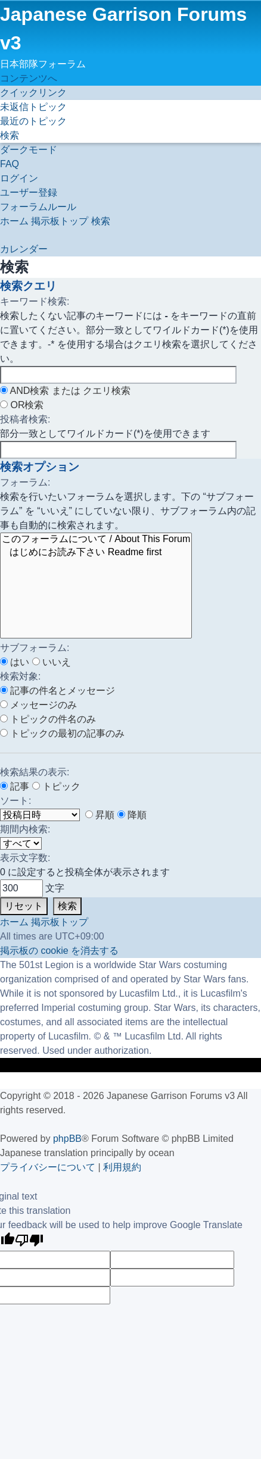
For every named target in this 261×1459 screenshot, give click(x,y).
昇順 (99, 815)
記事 (14, 786)
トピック (56, 786)
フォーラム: (25, 482)
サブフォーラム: (34, 648)
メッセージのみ (38, 705)
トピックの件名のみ (48, 719)
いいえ (51, 662)
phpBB (67, 1139)
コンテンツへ (28, 78)
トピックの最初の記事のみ (62, 733)
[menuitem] (33, 107)
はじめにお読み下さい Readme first (96, 552)
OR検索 (22, 405)
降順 (132, 815)
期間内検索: (25, 829)
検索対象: (20, 676)
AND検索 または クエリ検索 (65, 391)
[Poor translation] (29, 1241)
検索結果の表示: (34, 772)
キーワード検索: (34, 301)
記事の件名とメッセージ (57, 690)
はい (14, 662)
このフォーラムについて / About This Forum (96, 539)
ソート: (15, 801)
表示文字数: (25, 858)
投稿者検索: (25, 419)
